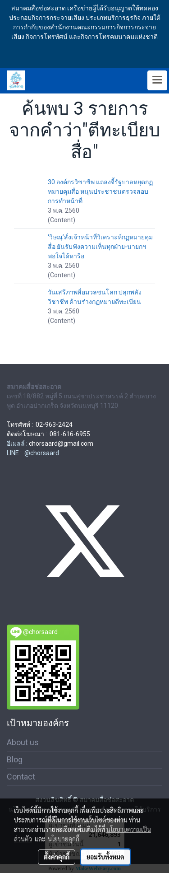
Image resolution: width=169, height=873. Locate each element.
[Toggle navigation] (157, 80)
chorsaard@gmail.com (61, 443)
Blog (15, 759)
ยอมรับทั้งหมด (105, 857)
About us (23, 742)
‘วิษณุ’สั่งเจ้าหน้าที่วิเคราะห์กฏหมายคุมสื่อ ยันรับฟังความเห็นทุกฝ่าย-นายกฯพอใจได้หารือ (100, 246)
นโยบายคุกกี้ (63, 839)
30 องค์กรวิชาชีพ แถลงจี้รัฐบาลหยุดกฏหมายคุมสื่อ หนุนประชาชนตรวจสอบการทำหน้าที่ (100, 191)
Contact (21, 776)
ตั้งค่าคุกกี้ (56, 857)
